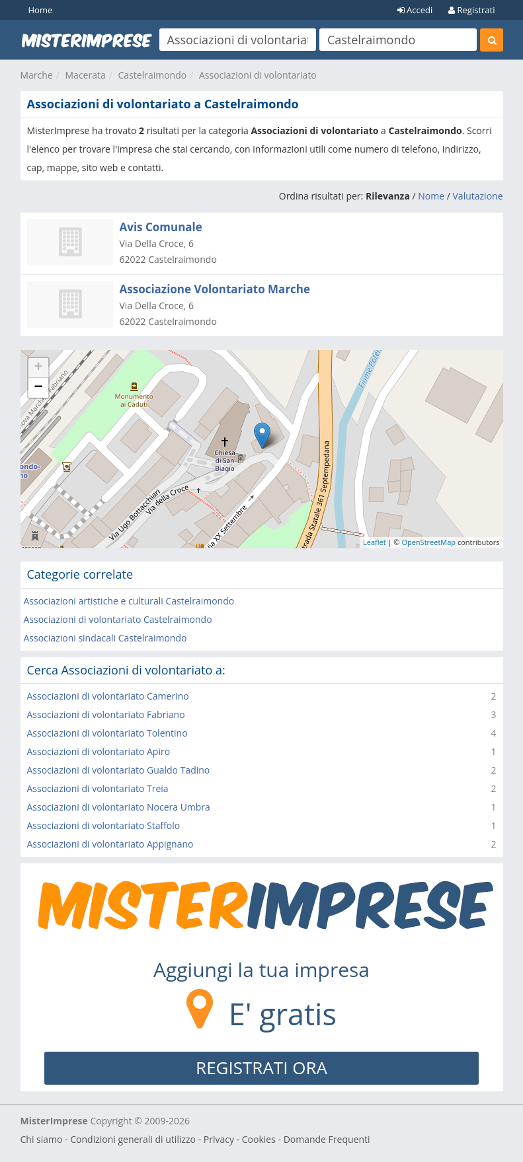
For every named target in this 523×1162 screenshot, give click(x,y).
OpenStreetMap (428, 542)
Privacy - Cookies (240, 1139)
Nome (431, 196)
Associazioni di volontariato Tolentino (107, 733)
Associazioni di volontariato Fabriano (106, 714)
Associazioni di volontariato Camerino (108, 696)
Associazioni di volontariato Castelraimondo (118, 619)
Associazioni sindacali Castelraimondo (105, 638)
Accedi (415, 10)
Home (40, 10)
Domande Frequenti (327, 1139)
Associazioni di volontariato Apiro (99, 751)
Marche (36, 75)
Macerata (85, 75)
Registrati (471, 10)
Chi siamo (41, 1139)
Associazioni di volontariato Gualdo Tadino (118, 770)
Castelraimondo (152, 75)
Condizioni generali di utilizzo (133, 1139)
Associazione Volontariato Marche (215, 289)
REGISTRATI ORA (261, 1067)
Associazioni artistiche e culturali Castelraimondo (129, 601)
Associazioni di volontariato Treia (98, 788)
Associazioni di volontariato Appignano (110, 844)
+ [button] (38, 368)
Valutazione (478, 196)
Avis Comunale (161, 227)
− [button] (38, 388)
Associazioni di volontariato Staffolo (104, 825)
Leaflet (374, 542)
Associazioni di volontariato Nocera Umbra (118, 807)
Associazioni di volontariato (258, 75)
